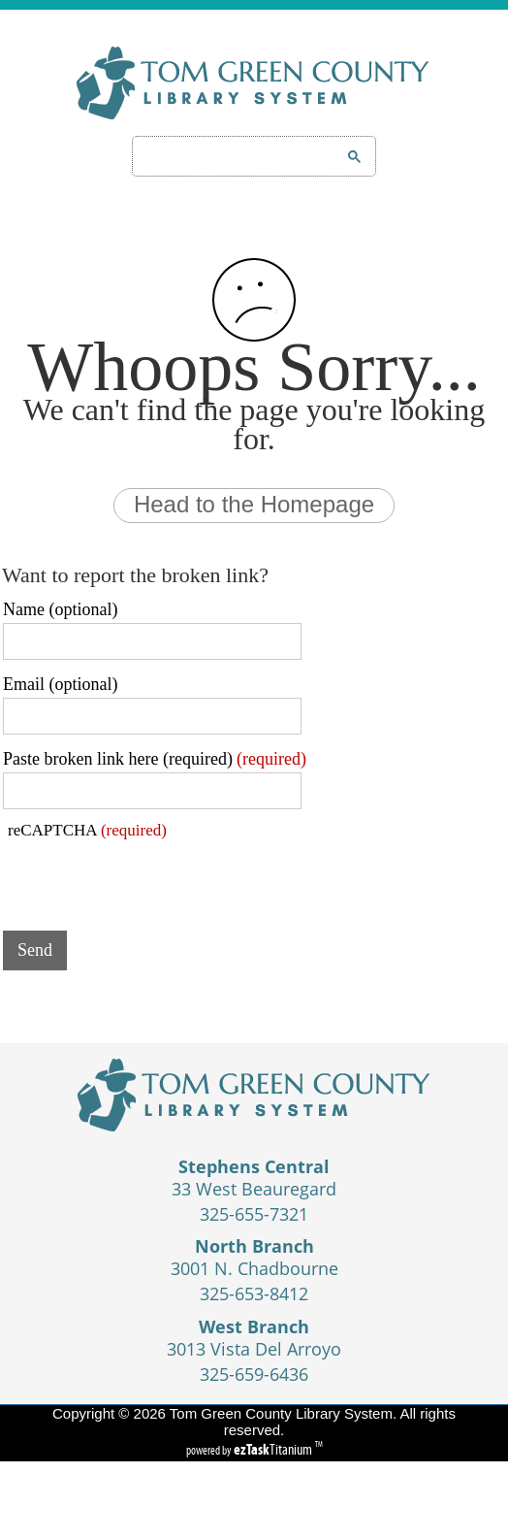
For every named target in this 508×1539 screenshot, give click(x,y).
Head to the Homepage (254, 504)
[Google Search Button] (354, 157)
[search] (229, 156)
